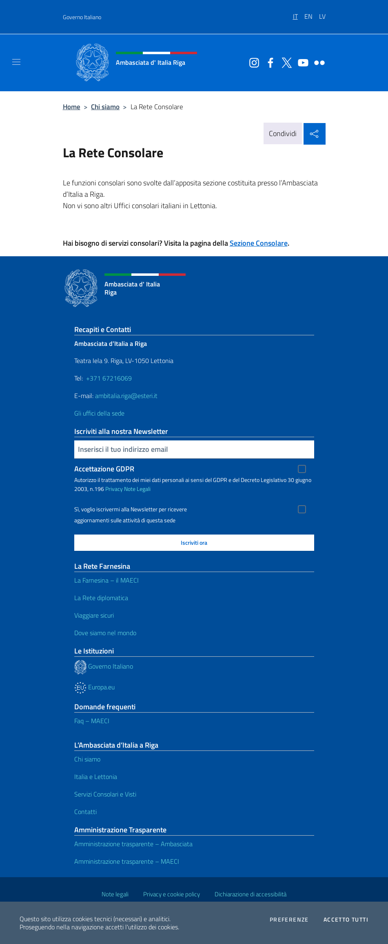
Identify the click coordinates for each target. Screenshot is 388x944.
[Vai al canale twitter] (285, 62)
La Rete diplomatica (101, 598)
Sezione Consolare (259, 243)
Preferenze (289, 919)
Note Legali (137, 488)
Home (71, 106)
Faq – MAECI (91, 721)
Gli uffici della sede (99, 413)
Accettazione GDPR (104, 468)
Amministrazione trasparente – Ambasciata (133, 844)
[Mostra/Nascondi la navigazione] (16, 62)
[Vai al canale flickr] (317, 62)
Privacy (114, 488)
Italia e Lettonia (95, 776)
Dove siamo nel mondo (105, 633)
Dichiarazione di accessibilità (250, 894)
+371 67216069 (109, 378)
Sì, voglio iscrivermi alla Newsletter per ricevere (130, 509)
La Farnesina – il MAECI (106, 580)
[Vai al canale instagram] (252, 62)
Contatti (85, 811)
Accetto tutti (346, 919)
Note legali (115, 894)
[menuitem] (298, 13)
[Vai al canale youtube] (301, 62)
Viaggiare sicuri (94, 615)
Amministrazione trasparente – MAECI (126, 861)
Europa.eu (94, 687)
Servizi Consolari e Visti (105, 794)
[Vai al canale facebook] (268, 62)
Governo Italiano (82, 17)
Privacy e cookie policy (171, 894)
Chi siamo (105, 106)
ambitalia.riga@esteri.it (126, 395)
